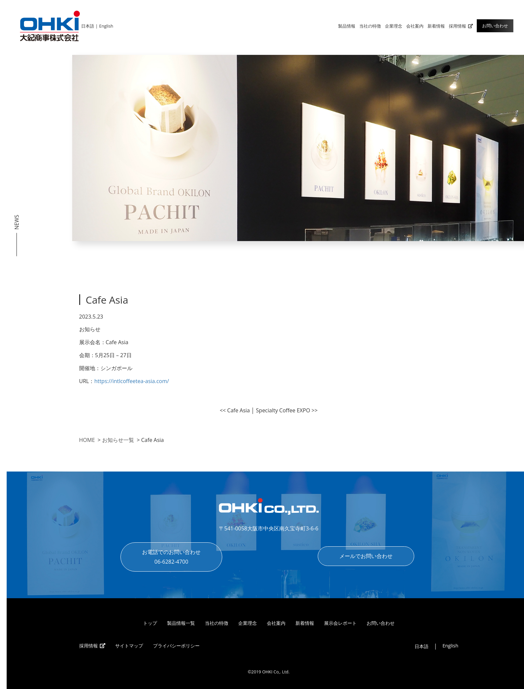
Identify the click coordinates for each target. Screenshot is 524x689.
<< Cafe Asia (235, 410)
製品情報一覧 (181, 623)
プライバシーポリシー (176, 645)
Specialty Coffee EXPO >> (286, 410)
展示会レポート (340, 623)
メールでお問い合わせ (366, 556)
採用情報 (461, 26)
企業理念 (393, 26)
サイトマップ (129, 645)
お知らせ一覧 (118, 440)
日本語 (87, 26)
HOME (87, 440)
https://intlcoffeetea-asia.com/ (131, 381)
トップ (150, 623)
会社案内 (415, 26)
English (106, 26)
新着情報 (436, 26)
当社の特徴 (370, 26)
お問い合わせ (495, 26)
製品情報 (346, 26)
